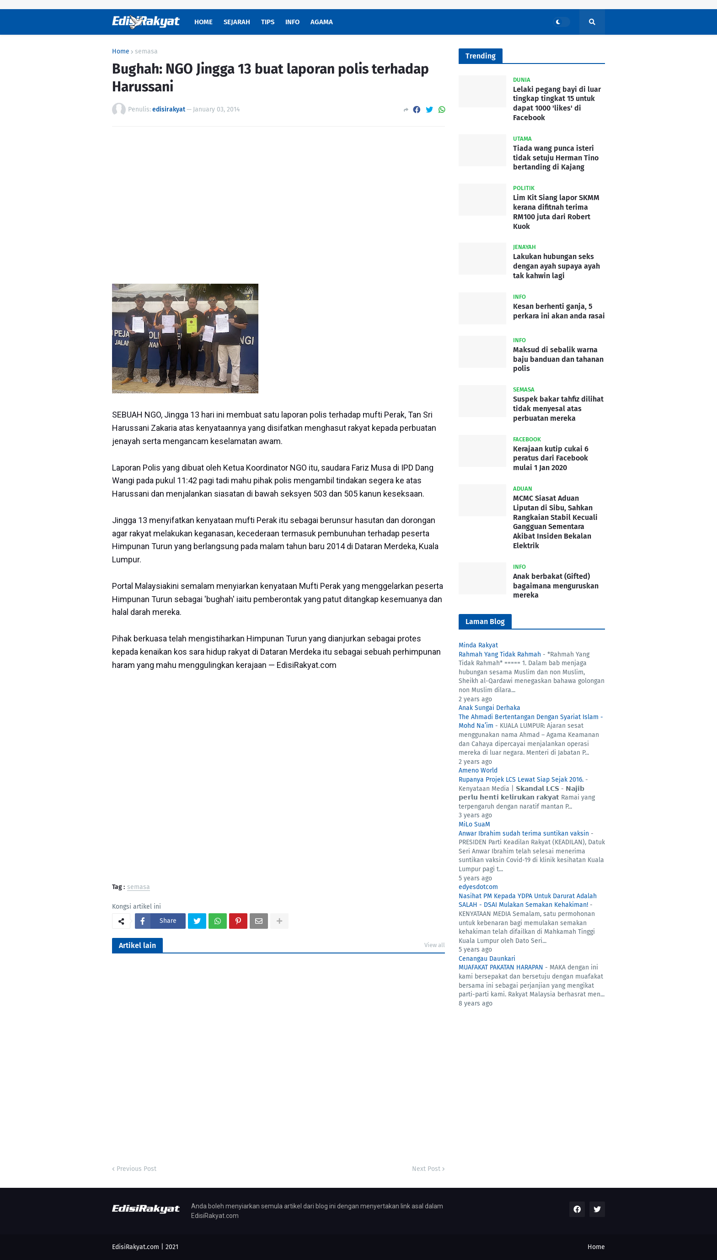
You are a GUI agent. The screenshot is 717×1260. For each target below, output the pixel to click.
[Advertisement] (278, 202)
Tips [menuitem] (267, 22)
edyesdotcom (478, 887)
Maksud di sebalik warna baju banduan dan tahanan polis (558, 359)
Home (120, 51)
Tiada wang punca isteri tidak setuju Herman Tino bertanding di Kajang (556, 158)
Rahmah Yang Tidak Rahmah (500, 654)
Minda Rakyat (478, 645)
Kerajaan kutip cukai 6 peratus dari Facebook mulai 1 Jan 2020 (551, 458)
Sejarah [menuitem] (237, 22)
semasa (146, 51)
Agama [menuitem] (321, 22)
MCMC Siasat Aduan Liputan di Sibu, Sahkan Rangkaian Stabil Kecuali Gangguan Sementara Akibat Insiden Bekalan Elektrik (555, 522)
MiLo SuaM (474, 824)
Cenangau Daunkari (487, 959)
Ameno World (478, 770)
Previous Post (136, 1169)
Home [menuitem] (203, 22)
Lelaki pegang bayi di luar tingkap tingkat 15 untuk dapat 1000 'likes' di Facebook (557, 103)
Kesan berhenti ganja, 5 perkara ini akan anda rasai (559, 311)
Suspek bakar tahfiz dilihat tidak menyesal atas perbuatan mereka (558, 409)
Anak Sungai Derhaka (489, 708)
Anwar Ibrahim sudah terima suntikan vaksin (524, 833)
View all (434, 945)
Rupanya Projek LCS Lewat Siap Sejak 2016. (521, 780)
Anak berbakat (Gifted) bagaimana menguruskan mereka (556, 586)
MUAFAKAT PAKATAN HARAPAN (501, 967)
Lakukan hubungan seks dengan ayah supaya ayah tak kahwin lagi (556, 266)
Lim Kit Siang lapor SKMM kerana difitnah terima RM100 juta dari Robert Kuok (556, 211)
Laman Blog (485, 621)
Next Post (426, 1169)
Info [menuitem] (292, 22)
